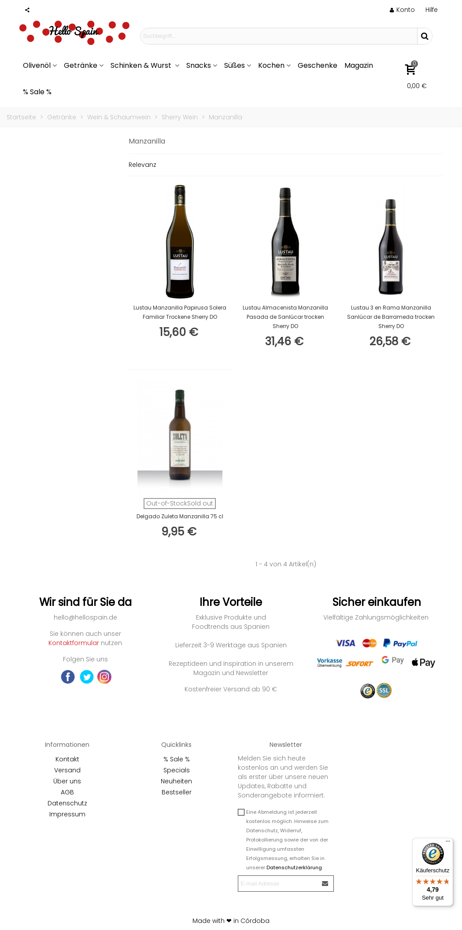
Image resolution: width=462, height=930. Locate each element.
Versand (67, 770)
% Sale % (37, 92)
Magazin (358, 65)
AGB (67, 792)
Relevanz (142, 164)
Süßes (234, 65)
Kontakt (67, 759)
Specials (176, 770)
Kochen (271, 65)
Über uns (67, 781)
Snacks (198, 65)
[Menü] (448, 843)
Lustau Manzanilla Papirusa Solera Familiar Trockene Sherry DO (179, 312)
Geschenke (317, 65)
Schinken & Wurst (142, 65)
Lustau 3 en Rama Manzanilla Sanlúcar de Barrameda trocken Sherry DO (391, 317)
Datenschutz (67, 803)
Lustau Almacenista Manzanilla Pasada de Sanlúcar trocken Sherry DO (285, 317)
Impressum (67, 814)
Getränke (80, 65)
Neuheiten (176, 781)
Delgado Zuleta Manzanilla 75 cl (180, 516)
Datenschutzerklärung (294, 867)
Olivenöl (37, 65)
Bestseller (177, 792)
